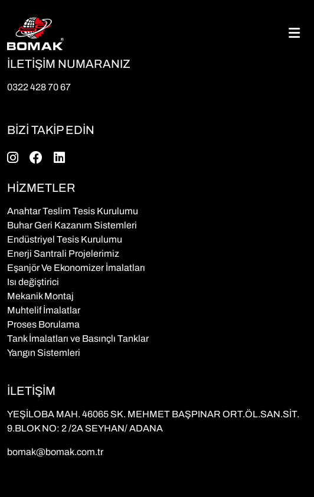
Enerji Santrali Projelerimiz (63, 253)
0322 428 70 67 (39, 87)
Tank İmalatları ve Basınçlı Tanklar (78, 338)
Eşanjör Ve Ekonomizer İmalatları (76, 268)
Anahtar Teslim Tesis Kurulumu (72, 211)
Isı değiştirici (33, 282)
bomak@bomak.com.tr (55, 452)
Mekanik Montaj (40, 296)
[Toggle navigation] (294, 33)
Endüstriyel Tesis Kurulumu (64, 239)
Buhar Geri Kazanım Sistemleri (72, 225)
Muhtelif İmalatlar (43, 310)
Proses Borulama (43, 324)
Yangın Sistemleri (43, 353)
